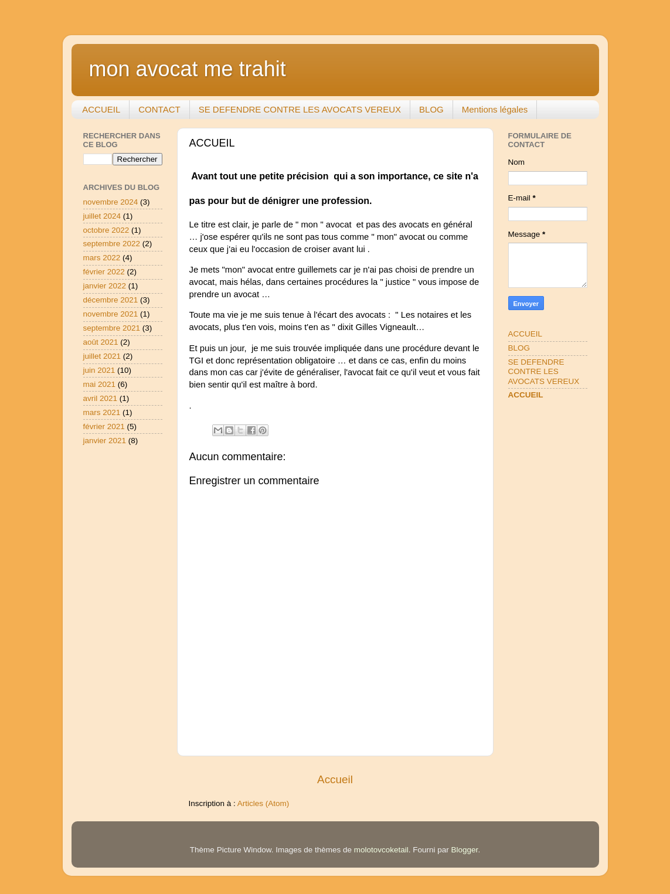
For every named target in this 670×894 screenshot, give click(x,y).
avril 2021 (100, 398)
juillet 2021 (102, 356)
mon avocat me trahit (187, 69)
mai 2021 (99, 384)
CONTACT (159, 109)
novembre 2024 (110, 202)
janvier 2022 (105, 285)
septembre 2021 (112, 328)
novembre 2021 (110, 314)
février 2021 (104, 426)
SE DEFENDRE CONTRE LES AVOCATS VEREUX (300, 109)
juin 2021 (99, 370)
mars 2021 (102, 412)
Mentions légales (495, 109)
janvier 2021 (105, 440)
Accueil (335, 779)
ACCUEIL (101, 109)
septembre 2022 (112, 243)
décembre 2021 (110, 299)
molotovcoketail (381, 849)
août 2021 (100, 342)
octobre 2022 (106, 230)
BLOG (431, 109)
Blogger (464, 849)
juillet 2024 (102, 216)
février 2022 (104, 271)
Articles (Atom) (263, 803)
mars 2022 (102, 257)
